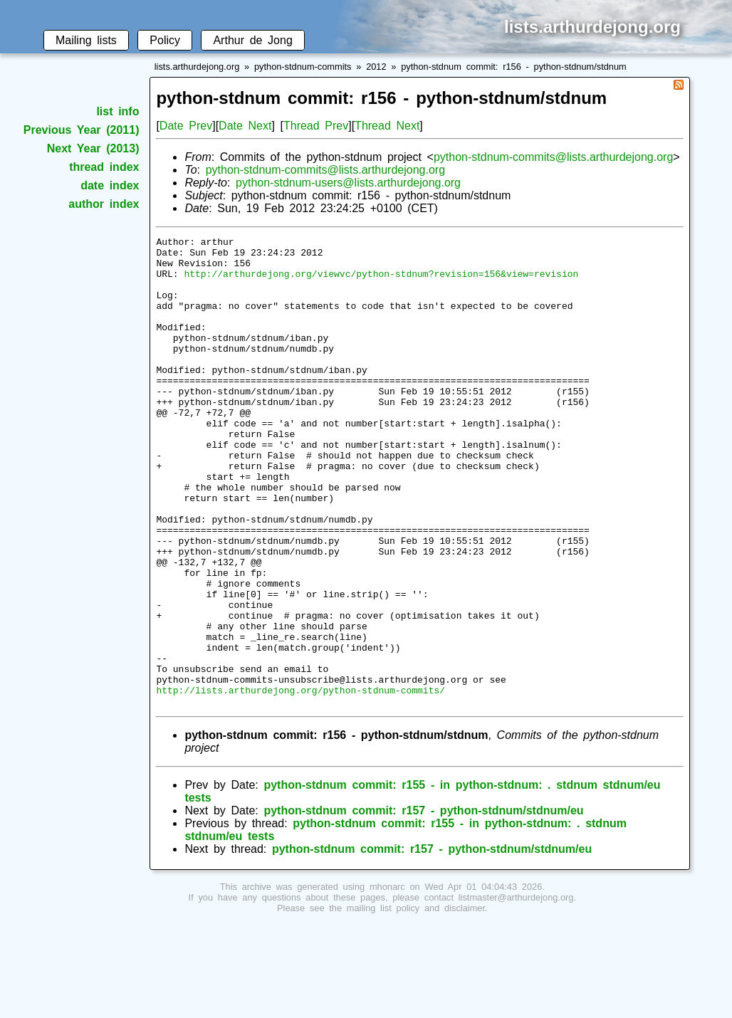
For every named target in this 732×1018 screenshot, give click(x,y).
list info (117, 111)
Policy (165, 40)
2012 (376, 66)
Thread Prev (315, 126)
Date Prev (186, 126)
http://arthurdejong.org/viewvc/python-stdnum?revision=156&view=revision (381, 282)
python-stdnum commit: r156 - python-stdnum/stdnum (514, 66)
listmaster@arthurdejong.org (516, 991)
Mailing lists (86, 40)
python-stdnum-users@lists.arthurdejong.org (348, 183)
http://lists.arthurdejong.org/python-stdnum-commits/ (300, 781)
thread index (104, 167)
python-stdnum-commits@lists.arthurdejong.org (553, 157)
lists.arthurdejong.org (197, 66)
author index (103, 204)
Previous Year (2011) (81, 130)
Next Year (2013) (93, 148)
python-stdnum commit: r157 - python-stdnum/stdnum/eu (423, 904)
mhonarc (387, 980)
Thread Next (387, 126)
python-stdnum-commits (303, 66)
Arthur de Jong (252, 40)
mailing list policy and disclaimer (416, 1002)
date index (109, 185)
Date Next (245, 126)
